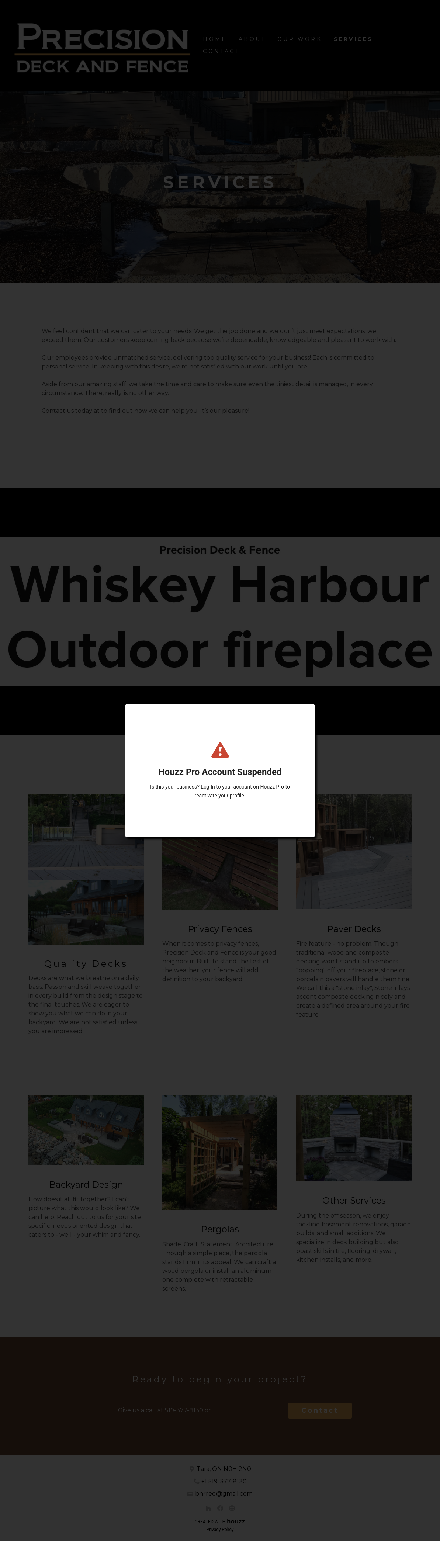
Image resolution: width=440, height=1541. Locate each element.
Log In (208, 787)
